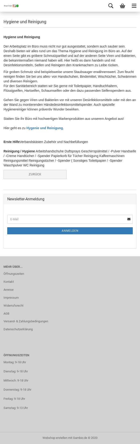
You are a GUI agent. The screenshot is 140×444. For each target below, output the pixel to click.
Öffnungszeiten (14, 273)
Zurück (35, 174)
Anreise (9, 289)
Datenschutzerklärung (18, 329)
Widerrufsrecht (13, 305)
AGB (6, 313)
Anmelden (70, 230)
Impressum (11, 297)
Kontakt (9, 281)
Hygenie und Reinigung (44, 128)
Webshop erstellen (55, 438)
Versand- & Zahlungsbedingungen (26, 321)
